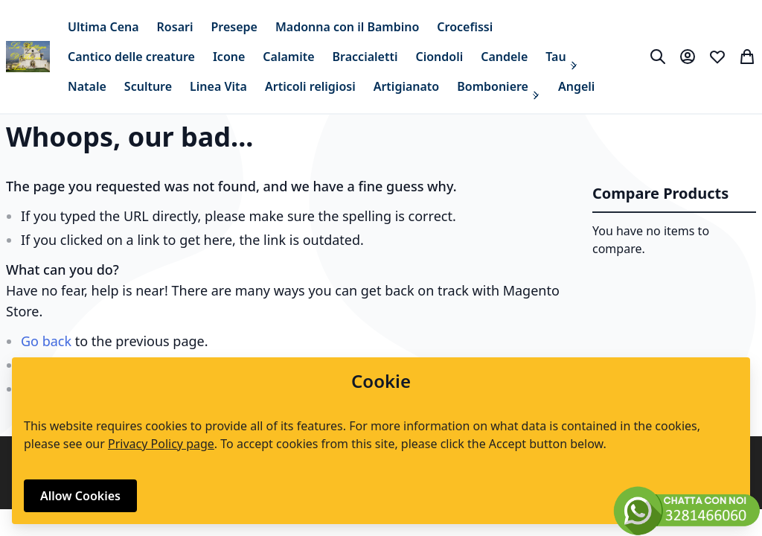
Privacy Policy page (161, 444)
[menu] (349, 56)
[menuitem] (103, 27)
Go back (46, 341)
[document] (381, 440)
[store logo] (28, 56)
